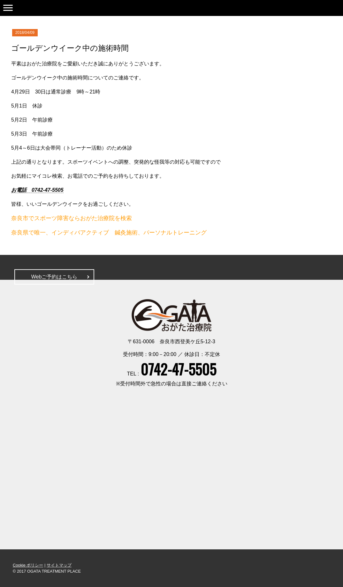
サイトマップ (59, 565)
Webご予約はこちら (54, 276)
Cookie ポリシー (28, 565)
